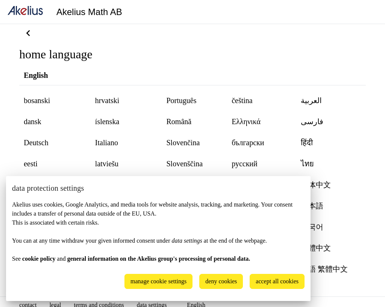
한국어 (312, 227)
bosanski (37, 100)
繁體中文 (316, 248)
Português (181, 100)
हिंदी (307, 142)
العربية (311, 100)
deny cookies (221, 281)
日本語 (312, 206)
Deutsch (36, 142)
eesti (31, 164)
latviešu (106, 164)
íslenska (107, 121)
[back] (28, 33)
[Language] (370, 12)
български (248, 142)
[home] (25, 12)
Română (178, 121)
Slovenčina (183, 142)
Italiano (106, 142)
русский (245, 164)
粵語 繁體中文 (324, 269)
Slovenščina (184, 164)
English (36, 75)
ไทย (307, 164)
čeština (242, 100)
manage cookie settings (158, 281)
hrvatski (107, 100)
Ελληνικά (246, 121)
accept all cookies (277, 281)
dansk (32, 121)
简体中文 (316, 185)
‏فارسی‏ (312, 121)
